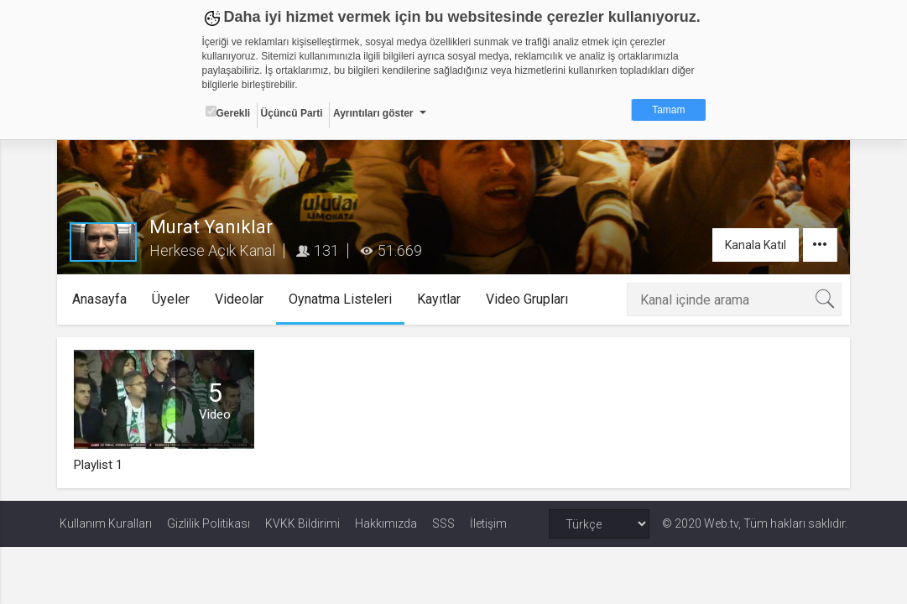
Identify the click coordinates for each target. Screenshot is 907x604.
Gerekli (228, 112)
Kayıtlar (440, 299)
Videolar (240, 299)
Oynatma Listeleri (342, 299)
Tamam (668, 110)
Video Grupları (528, 299)
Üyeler (172, 299)
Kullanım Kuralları (106, 523)
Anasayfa (101, 299)
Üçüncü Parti (292, 113)
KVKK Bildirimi (302, 523)
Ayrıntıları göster (373, 113)
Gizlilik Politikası (208, 523)
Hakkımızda (386, 523)
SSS (443, 523)
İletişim (488, 523)
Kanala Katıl (753, 245)
